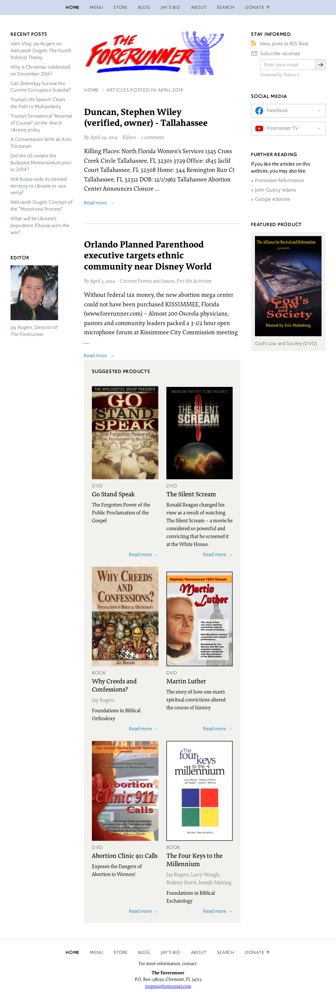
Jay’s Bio (170, 7)
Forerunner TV (282, 128)
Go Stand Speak (113, 493)
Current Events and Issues (147, 280)
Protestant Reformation (279, 180)
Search (226, 7)
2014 (112, 137)
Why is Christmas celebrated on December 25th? (40, 70)
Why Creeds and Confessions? (114, 684)
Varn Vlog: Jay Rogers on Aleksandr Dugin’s (40, 50)
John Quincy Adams (275, 190)
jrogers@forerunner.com (168, 986)
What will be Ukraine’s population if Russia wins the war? (39, 225)
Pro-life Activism (194, 280)
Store (121, 7)
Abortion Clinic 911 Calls (125, 855)
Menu (96, 7)
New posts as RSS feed (284, 43)
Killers (129, 137)
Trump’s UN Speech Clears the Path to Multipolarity (38, 103)
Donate (254, 952)
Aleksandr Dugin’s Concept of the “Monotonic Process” (41, 205)
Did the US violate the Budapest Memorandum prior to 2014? (41, 163)
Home (72, 7)
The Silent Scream (191, 493)
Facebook (277, 110)
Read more (95, 202)
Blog (144, 7)
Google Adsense (272, 199)
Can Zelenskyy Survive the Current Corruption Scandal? (40, 87)
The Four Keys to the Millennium (194, 859)
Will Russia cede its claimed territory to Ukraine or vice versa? (38, 186)
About (199, 7)
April (95, 137)
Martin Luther (186, 680)
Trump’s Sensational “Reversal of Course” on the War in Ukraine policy (41, 123)
